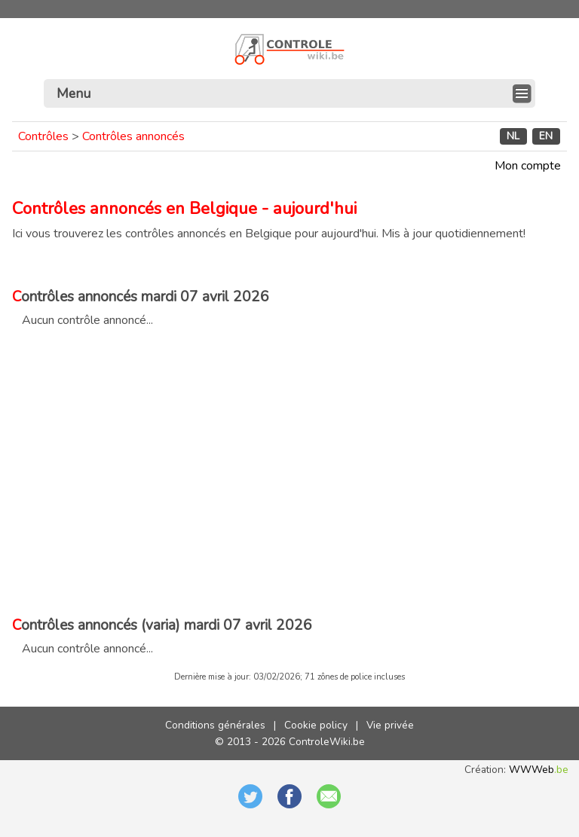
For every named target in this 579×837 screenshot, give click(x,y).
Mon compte (528, 165)
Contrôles (43, 136)
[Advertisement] (289, 473)
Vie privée (390, 725)
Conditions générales (215, 725)
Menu (73, 93)
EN (546, 137)
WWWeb (538, 769)
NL (513, 137)
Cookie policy (316, 725)
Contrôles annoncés (133, 136)
